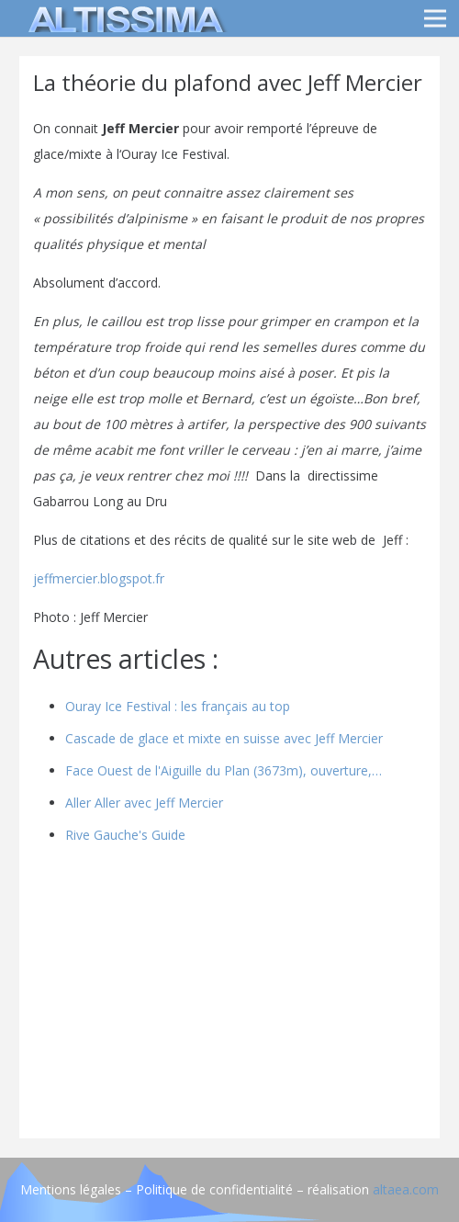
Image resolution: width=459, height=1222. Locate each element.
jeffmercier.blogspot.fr (98, 578)
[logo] (123, 18)
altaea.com (406, 1189)
